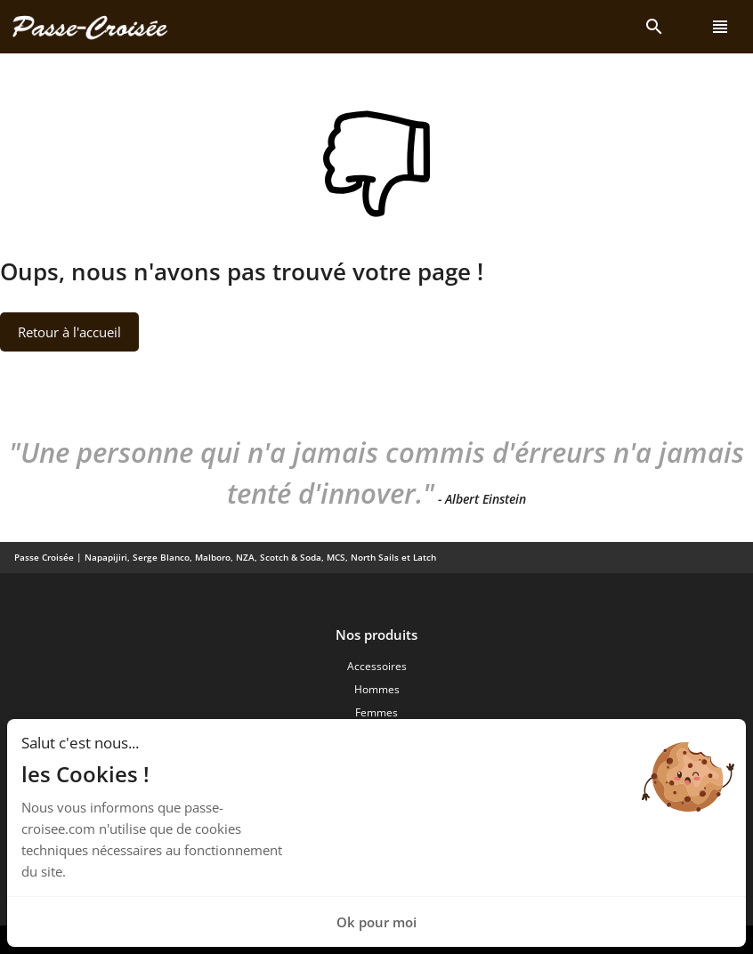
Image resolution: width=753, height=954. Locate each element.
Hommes (377, 689)
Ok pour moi (376, 922)
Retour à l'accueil (69, 332)
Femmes (376, 712)
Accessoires (377, 666)
